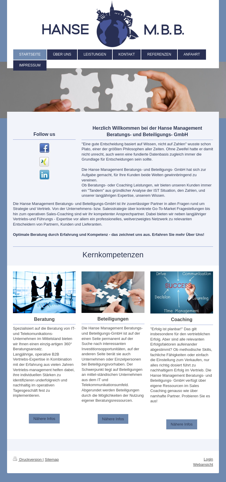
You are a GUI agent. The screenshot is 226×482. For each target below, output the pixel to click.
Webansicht (203, 464)
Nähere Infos (44, 418)
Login (208, 459)
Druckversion (28, 459)
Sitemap (52, 459)
